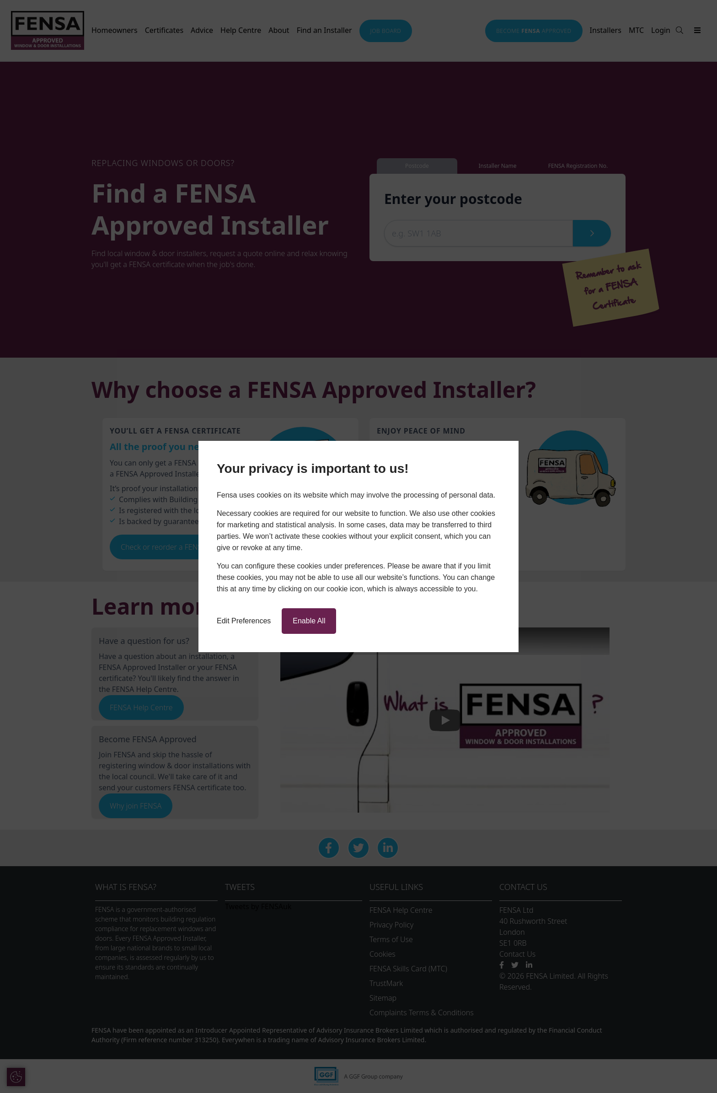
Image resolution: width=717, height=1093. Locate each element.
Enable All (309, 621)
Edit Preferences (244, 621)
